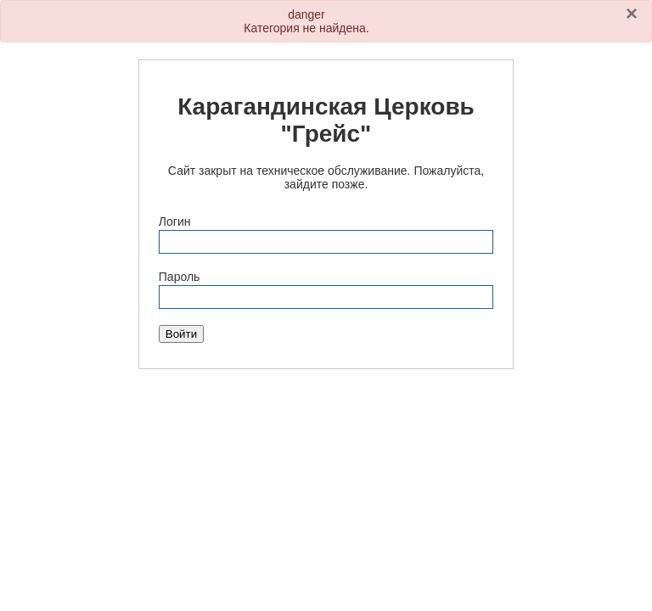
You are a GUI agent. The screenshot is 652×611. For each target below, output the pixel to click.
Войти (181, 334)
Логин (175, 221)
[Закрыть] (631, 13)
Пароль (179, 276)
